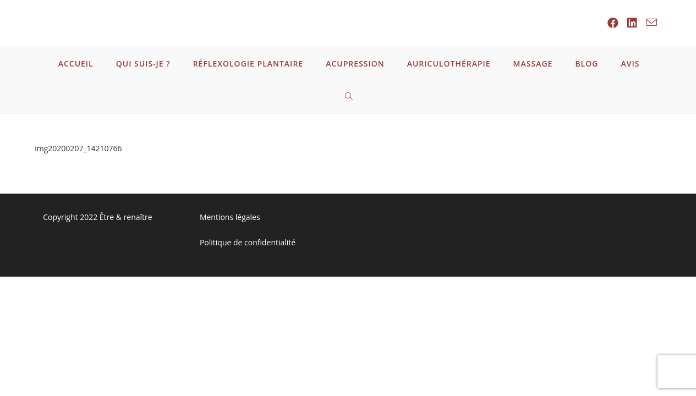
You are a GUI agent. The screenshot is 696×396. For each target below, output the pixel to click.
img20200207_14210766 (78, 148)
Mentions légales (230, 217)
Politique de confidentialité (247, 242)
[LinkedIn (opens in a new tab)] (632, 23)
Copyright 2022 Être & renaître (97, 217)
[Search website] (348, 96)
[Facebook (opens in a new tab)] (613, 23)
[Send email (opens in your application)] (651, 22)
